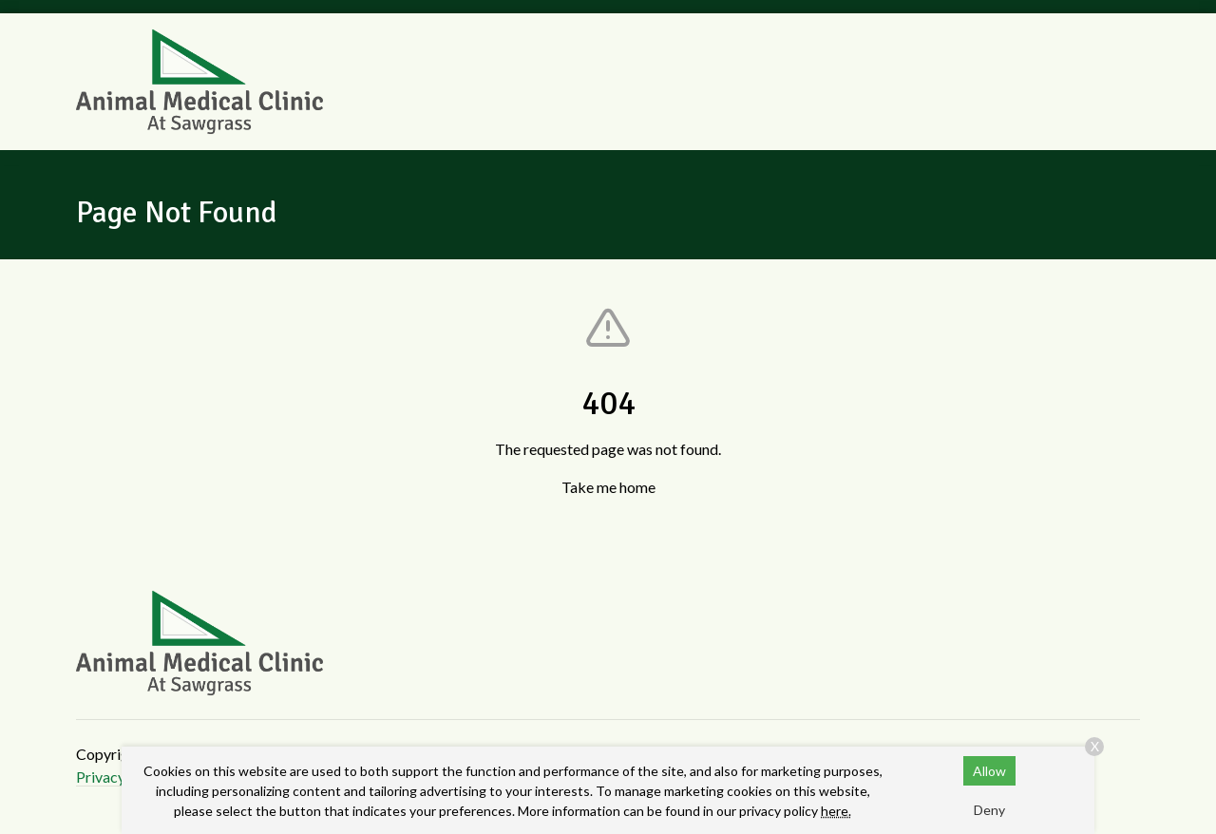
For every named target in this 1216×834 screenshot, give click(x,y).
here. (836, 811)
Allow (989, 771)
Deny (989, 810)
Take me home (608, 487)
